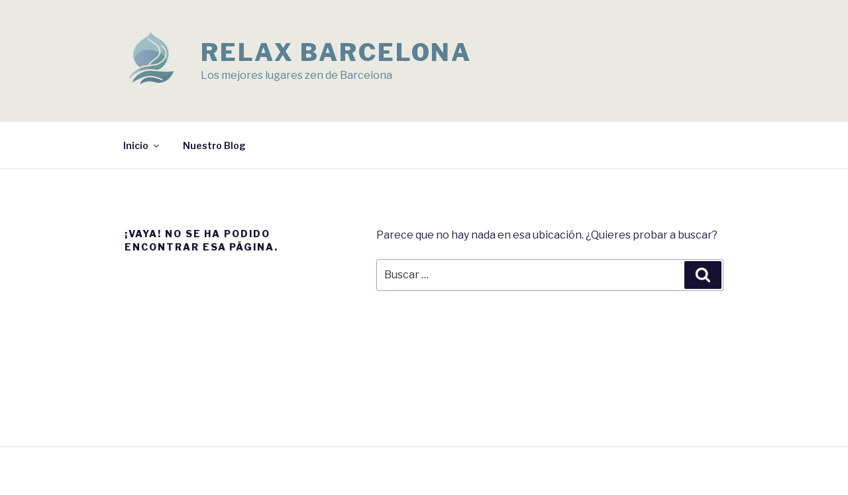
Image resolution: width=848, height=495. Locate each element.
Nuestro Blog (214, 145)
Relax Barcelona (336, 52)
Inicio (142, 145)
